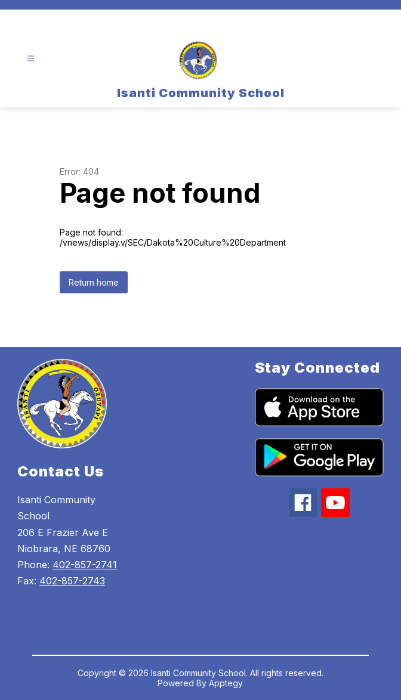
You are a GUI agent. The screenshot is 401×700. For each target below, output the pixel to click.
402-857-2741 (85, 565)
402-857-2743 (72, 581)
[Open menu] (31, 59)
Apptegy (226, 683)
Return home (94, 282)
